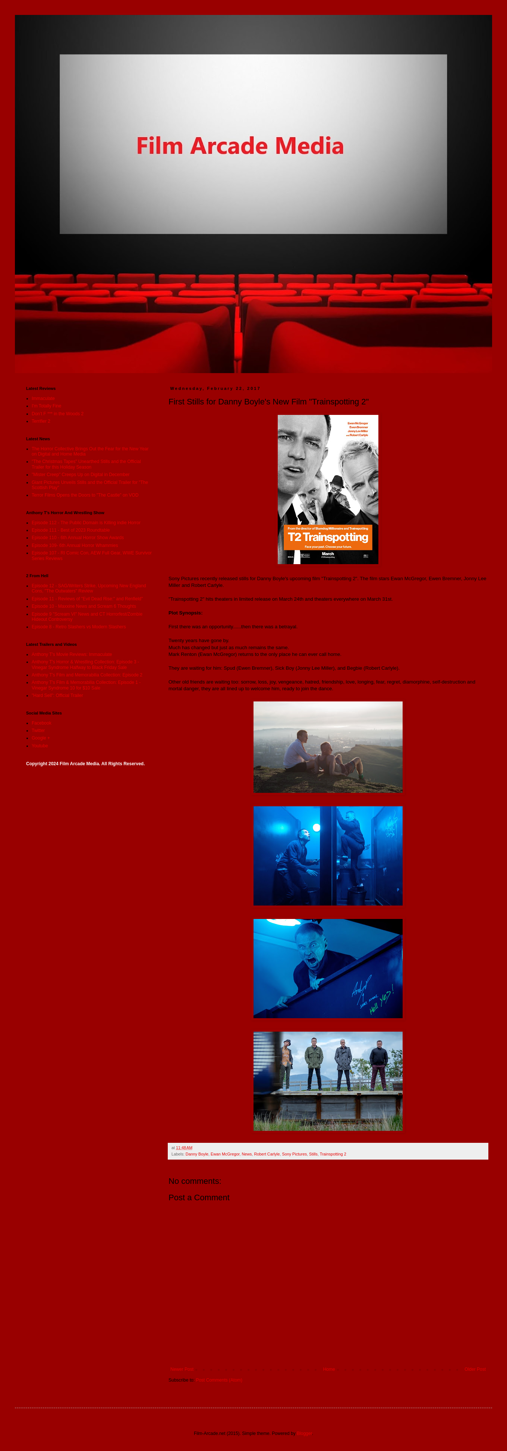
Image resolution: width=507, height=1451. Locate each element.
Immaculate (43, 398)
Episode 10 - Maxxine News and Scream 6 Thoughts (84, 606)
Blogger (304, 1433)
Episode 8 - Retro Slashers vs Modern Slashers (79, 626)
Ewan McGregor (225, 1154)
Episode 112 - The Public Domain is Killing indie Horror (86, 522)
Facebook (41, 723)
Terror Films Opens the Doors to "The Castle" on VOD (85, 495)
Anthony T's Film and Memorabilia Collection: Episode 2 (87, 675)
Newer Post (181, 1369)
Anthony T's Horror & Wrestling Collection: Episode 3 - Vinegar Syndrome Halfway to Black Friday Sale (85, 664)
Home (329, 1369)
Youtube (40, 745)
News (247, 1154)
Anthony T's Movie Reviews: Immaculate (72, 654)
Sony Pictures (294, 1154)
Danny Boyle (197, 1154)
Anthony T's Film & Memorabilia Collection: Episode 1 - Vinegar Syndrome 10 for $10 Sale (86, 685)
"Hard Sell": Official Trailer (57, 695)
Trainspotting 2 (333, 1154)
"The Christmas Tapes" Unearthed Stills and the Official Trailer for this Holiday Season (86, 464)
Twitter (38, 730)
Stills (313, 1154)
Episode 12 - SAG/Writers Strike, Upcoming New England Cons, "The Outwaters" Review (89, 588)
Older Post (475, 1369)
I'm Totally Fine (46, 406)
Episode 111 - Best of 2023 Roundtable (71, 530)
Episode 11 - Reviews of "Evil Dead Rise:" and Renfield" (87, 598)
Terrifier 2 (41, 421)
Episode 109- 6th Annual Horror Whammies (75, 545)
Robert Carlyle (267, 1154)
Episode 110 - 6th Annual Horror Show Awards (78, 537)
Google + (41, 738)
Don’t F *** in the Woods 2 (58, 413)
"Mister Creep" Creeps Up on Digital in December (81, 474)
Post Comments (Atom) (219, 1380)
